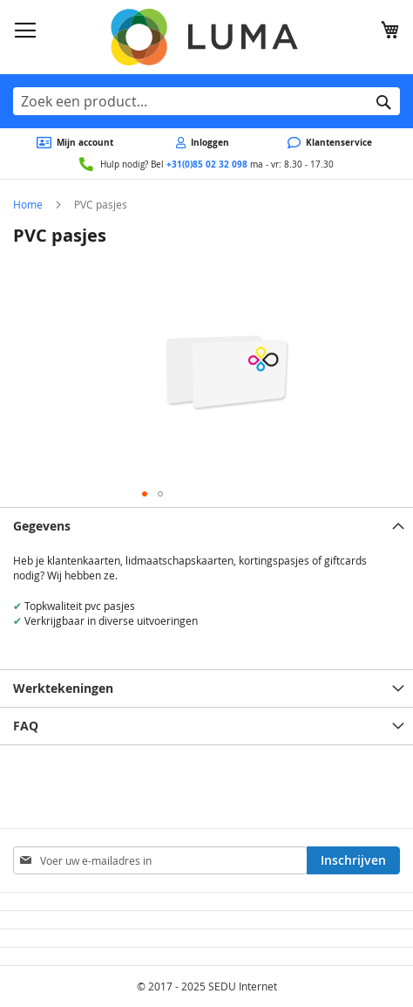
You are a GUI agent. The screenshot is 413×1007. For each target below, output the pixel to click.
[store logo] (206, 37)
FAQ (25, 725)
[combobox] (206, 101)
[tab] (206, 526)
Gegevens (42, 525)
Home (28, 204)
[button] (144, 494)
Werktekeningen (63, 688)
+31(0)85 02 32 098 (206, 164)
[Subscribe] (353, 860)
